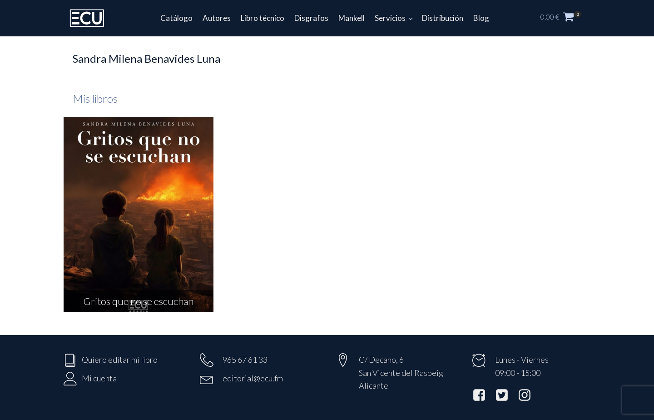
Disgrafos (311, 18)
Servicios (390, 18)
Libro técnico (262, 18)
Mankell (351, 18)
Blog (481, 18)
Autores (217, 18)
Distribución (442, 18)
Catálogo (176, 18)
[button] (565, 18)
